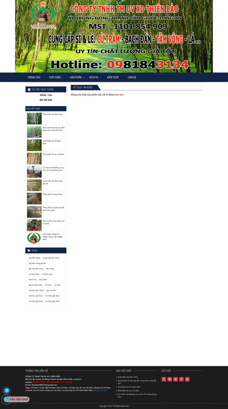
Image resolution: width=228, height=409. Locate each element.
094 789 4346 (19, 399)
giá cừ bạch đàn (35, 285)
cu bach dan (47, 274)
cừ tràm (48, 285)
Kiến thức (113, 77)
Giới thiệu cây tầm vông (128, 377)
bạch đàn (43, 280)
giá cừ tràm (51, 290)
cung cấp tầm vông (51, 258)
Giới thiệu (55, 77)
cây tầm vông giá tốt (37, 263)
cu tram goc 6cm (36, 301)
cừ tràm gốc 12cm (36, 290)
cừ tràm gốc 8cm (53, 296)
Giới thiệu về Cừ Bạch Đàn (129, 387)
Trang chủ (34, 77)
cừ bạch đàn (34, 274)
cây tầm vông (34, 258)
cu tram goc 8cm (52, 301)
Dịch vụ (93, 77)
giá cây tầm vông (36, 269)
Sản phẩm (75, 77)
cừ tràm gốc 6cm (36, 296)
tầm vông (50, 269)
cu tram (57, 285)
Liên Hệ (132, 77)
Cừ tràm (96, 390)
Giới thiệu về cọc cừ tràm (128, 391)
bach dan (32, 280)
